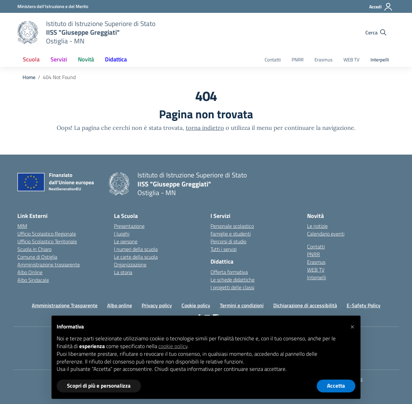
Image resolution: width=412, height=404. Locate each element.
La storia (123, 272)
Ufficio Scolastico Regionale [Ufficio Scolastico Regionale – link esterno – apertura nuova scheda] (46, 234)
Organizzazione (130, 264)
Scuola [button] (31, 59)
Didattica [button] (116, 59)
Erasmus (323, 59)
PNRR (298, 59)
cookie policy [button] (172, 346)
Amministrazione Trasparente (65, 305)
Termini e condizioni (242, 305)
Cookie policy (196, 305)
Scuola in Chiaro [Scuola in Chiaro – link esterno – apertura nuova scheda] (34, 249)
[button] (352, 326)
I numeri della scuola (136, 249)
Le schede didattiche (233, 279)
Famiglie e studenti (231, 234)
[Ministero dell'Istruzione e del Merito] (52, 6)
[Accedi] (381, 6)
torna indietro (205, 127)
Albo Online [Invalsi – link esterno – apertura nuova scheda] (29, 272)
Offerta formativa (229, 272)
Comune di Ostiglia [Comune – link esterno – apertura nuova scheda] (37, 257)
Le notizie (317, 226)
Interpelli (379, 59)
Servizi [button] (59, 59)
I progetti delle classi (232, 287)
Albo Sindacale (33, 280)
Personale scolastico (232, 226)
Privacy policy (157, 305)
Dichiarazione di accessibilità (305, 305)
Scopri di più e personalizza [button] (99, 386)
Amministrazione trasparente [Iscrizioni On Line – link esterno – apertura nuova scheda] (48, 264)
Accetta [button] (336, 386)
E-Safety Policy (363, 305)
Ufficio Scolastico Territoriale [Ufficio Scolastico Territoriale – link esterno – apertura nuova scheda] (47, 241)
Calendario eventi (325, 234)
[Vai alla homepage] (27, 32)
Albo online (119, 305)
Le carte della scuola (136, 257)
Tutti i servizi (224, 249)
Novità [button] (86, 59)
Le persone (125, 241)
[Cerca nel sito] (375, 32)
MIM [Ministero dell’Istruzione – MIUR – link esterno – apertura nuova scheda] (22, 226)
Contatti (273, 59)
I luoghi (121, 234)
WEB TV (351, 59)
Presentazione (129, 226)
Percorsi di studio (228, 241)
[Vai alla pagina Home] (29, 77)
